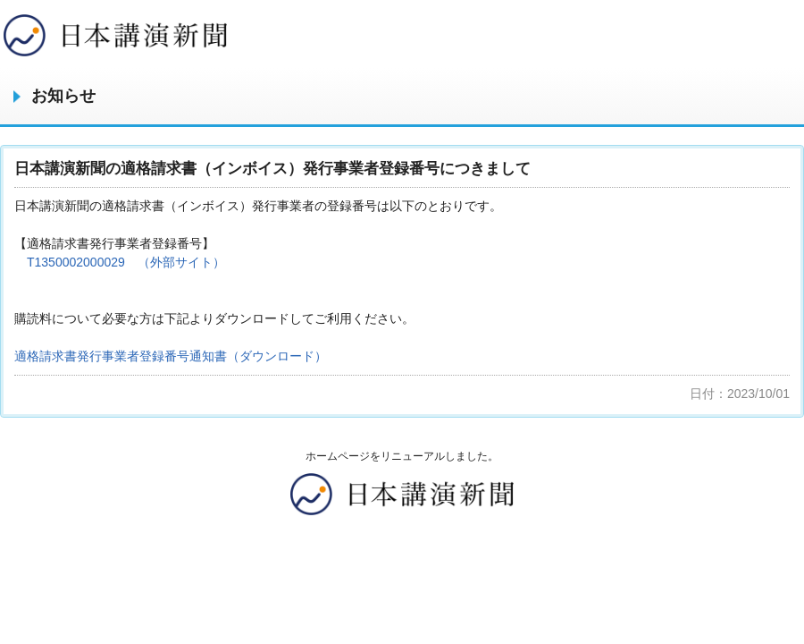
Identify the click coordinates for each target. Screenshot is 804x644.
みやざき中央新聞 (115, 35)
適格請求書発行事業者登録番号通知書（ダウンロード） (170, 356)
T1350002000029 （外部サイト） (126, 262)
